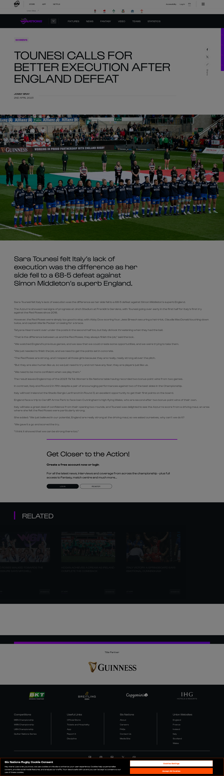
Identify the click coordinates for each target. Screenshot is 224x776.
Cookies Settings (171, 763)
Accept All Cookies (171, 771)
